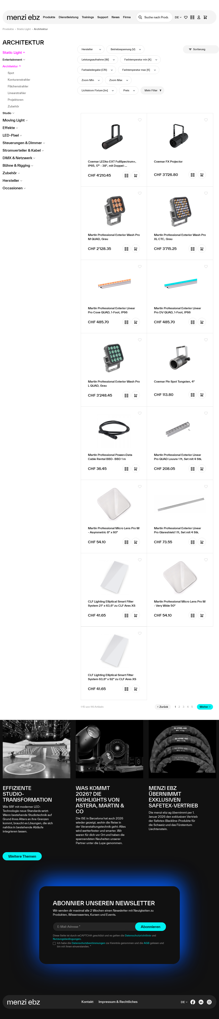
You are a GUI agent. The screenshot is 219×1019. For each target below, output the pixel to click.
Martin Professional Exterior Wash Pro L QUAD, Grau (114, 383)
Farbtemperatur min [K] (141, 59)
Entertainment (12, 59)
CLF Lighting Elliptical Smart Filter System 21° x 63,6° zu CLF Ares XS (111, 603)
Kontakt (87, 1002)
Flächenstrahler (18, 86)
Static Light (12, 52)
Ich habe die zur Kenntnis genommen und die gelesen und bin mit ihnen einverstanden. (110, 945)
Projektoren (15, 99)
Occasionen (13, 188)
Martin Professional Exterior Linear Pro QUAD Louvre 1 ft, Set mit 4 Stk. (178, 457)
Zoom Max (119, 80)
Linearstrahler (17, 93)
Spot (11, 73)
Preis (129, 90)
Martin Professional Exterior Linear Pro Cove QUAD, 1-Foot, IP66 (111, 310)
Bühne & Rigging (16, 165)
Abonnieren (150, 927)
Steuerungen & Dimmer (22, 143)
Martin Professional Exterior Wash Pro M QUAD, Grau (114, 237)
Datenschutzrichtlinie (138, 935)
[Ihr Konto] (199, 17)
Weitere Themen (22, 856)
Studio (7, 113)
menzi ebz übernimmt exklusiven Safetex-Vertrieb (173, 796)
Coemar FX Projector (168, 161)
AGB (146, 943)
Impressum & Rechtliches (118, 1002)
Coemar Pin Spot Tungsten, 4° (174, 381)
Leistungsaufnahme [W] (98, 59)
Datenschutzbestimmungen (88, 943)
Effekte (9, 128)
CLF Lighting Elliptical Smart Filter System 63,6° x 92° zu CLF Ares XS (112, 677)
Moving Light (14, 120)
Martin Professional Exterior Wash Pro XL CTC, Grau (180, 237)
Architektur (10, 66)
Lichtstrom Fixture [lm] (98, 90)
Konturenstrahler (19, 79)
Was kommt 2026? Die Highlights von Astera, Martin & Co (100, 799)
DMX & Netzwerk (17, 158)
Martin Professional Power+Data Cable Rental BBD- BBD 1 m (110, 457)
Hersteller (11, 180)
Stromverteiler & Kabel (22, 150)
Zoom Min (91, 80)
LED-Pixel (11, 135)
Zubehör (13, 106)
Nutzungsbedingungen (67, 938)
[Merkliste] (186, 17)
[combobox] (158, 17)
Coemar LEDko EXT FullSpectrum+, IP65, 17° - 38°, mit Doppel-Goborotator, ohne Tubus (112, 164)
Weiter (205, 706)
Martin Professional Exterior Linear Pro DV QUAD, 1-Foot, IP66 (177, 310)
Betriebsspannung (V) (126, 49)
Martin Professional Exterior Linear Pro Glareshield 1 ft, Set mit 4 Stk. (177, 530)
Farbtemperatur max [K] (139, 69)
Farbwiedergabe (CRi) (97, 69)
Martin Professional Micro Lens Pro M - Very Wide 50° (179, 603)
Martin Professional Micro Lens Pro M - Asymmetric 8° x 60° (113, 530)
